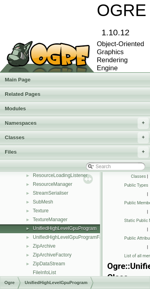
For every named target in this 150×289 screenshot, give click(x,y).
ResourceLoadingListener (60, 175)
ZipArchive (44, 246)
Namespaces (77, 123)
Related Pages (22, 94)
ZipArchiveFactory (52, 255)
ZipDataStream (49, 264)
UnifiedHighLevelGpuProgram (64, 228)
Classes (77, 137)
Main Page (17, 80)
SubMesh (43, 202)
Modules (15, 109)
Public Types (136, 185)
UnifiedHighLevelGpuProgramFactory (72, 237)
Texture (40, 211)
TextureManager (50, 219)
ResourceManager (52, 184)
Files (77, 152)
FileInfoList (44, 272)
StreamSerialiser (50, 193)
